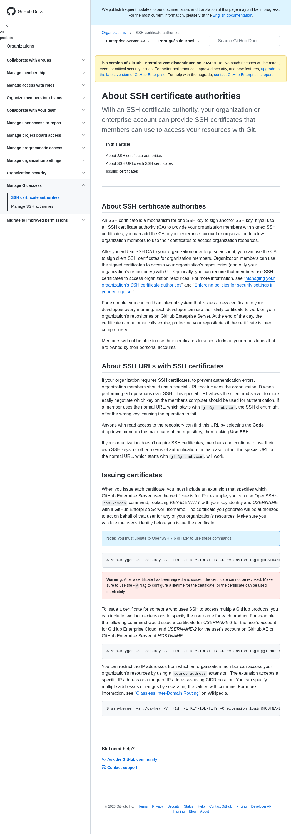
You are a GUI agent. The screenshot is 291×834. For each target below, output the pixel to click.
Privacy (157, 806)
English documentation (232, 15)
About (204, 811)
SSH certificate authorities (35, 197)
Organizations (20, 46)
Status (188, 806)
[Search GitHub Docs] (244, 41)
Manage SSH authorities (32, 206)
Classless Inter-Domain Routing (167, 693)
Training (179, 811)
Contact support (119, 767)
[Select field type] (128, 40)
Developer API (261, 806)
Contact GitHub (220, 806)
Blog (192, 811)
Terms (143, 806)
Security (174, 806)
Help (201, 806)
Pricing (242, 806)
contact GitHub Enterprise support (243, 74)
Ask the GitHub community (129, 759)
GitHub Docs (30, 11)
